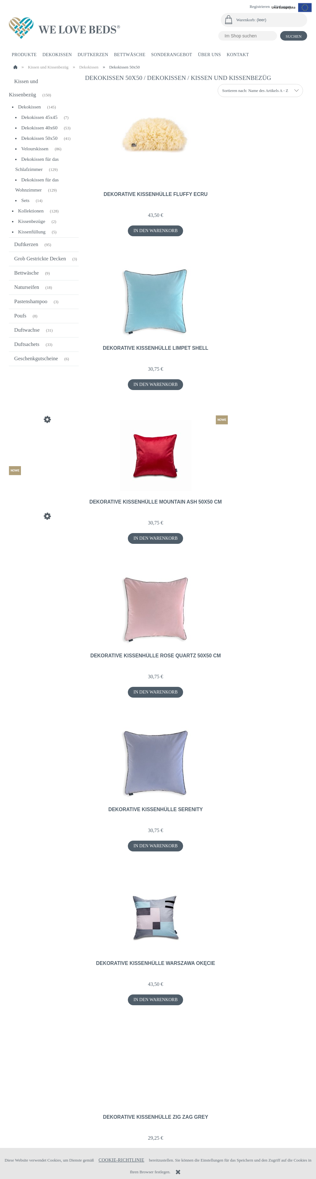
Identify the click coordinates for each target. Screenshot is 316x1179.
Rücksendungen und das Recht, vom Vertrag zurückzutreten (36, 1104)
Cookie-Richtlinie (121, 1160)
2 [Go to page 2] (196, 1034)
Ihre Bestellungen (90, 1098)
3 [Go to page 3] (205, 1034)
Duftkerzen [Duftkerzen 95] (26, 244)
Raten (17, 1128)
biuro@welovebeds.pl (243, 1143)
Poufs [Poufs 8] (20, 316)
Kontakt (258, 1115)
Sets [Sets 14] (25, 200)
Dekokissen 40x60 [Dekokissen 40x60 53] (39, 127)
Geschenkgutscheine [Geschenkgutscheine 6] (36, 358)
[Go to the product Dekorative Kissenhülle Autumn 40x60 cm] (44, 532)
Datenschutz (203, 1098)
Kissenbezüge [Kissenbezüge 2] (31, 221)
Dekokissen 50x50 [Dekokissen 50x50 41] (39, 138)
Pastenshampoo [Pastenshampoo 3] (30, 301)
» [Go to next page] (215, 1034)
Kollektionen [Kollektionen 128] (30, 210)
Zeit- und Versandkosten (155, 1113)
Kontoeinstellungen (92, 1106)
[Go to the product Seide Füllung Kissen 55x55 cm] (44, 435)
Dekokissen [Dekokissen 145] (29, 106)
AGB (194, 1106)
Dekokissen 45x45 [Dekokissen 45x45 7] (39, 117)
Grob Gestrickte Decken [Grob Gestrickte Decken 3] (40, 259)
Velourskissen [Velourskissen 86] (35, 148)
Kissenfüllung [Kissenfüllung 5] (31, 231)
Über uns (259, 1098)
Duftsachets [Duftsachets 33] (26, 344)
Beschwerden (25, 1119)
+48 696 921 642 (193, 1143)
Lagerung (81, 1115)
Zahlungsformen (148, 1104)
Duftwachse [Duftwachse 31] (27, 330)
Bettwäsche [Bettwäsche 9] (26, 273)
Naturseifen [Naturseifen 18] (26, 287)
